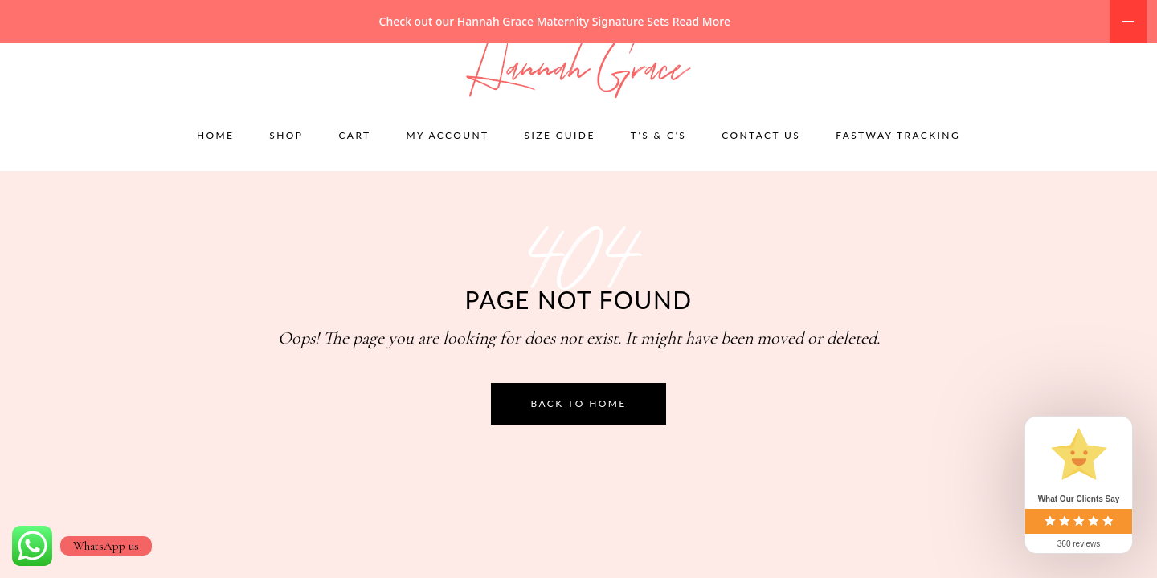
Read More (701, 21)
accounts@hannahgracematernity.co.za (265, 55)
